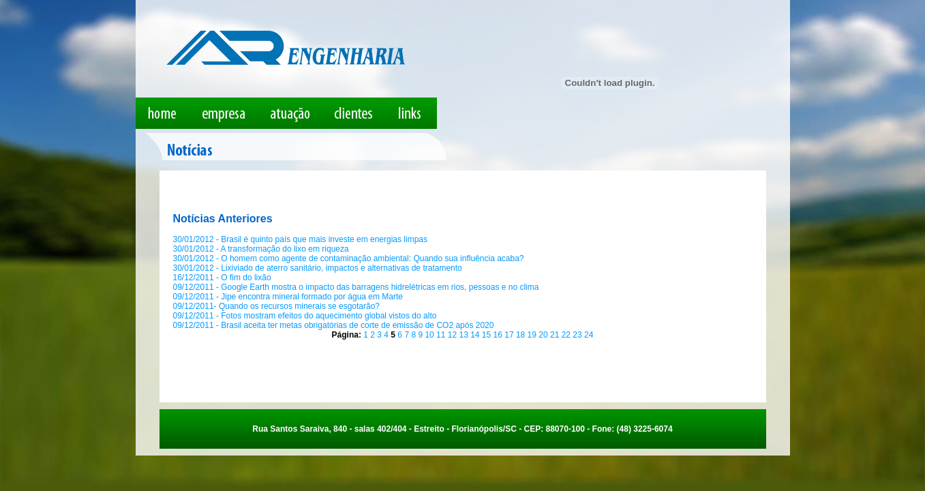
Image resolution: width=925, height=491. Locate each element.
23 (578, 335)
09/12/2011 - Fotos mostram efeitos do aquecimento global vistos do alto (305, 316)
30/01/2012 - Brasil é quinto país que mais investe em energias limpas (300, 239)
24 (588, 335)
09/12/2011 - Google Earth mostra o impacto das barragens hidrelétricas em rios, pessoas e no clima (356, 287)
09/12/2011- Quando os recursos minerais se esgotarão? (276, 306)
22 (567, 335)
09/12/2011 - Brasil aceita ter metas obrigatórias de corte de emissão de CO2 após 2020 (333, 325)
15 (488, 335)
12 (453, 335)
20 (544, 335)
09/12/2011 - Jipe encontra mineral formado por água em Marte (288, 296)
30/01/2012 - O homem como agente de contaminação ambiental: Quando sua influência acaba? (348, 258)
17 (510, 335)
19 (533, 335)
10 (430, 335)
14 (476, 335)
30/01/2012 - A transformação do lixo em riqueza (261, 249)
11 (442, 335)
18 (522, 335)
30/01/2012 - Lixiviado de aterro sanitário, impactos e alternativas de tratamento (317, 268)
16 (499, 335)
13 (464, 335)
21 (556, 335)
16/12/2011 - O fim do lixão (222, 277)
